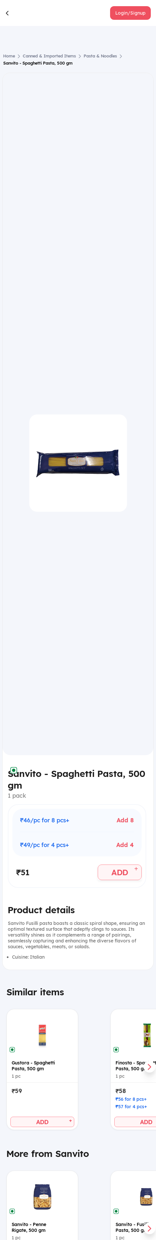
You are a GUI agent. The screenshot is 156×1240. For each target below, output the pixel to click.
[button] (130, 13)
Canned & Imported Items (49, 56)
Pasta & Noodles (100, 56)
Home (9, 56)
